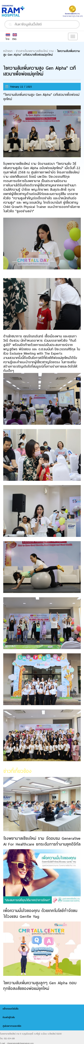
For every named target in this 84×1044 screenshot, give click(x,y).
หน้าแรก (7, 51)
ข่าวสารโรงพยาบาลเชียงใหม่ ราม (35, 51)
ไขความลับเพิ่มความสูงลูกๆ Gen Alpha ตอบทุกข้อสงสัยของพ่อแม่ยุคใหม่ (39, 986)
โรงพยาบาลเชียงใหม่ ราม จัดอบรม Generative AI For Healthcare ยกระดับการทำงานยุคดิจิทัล (42, 841)
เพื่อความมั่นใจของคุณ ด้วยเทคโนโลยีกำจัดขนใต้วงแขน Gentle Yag (40, 913)
